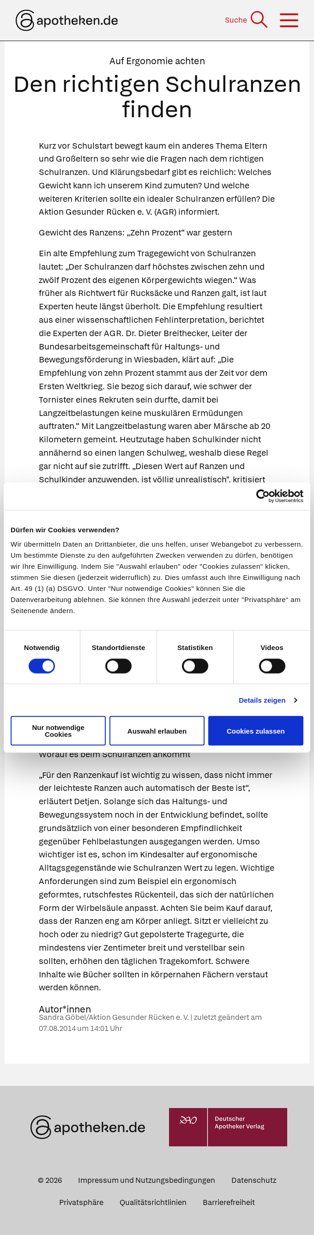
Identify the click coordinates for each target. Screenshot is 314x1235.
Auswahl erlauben (157, 731)
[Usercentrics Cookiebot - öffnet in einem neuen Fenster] (263, 496)
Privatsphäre (81, 1202)
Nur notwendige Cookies (58, 730)
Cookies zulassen (256, 731)
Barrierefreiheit (229, 1202)
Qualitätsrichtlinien (153, 1202)
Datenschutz (253, 1180)
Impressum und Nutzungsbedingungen (146, 1180)
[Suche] (247, 20)
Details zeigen (262, 700)
